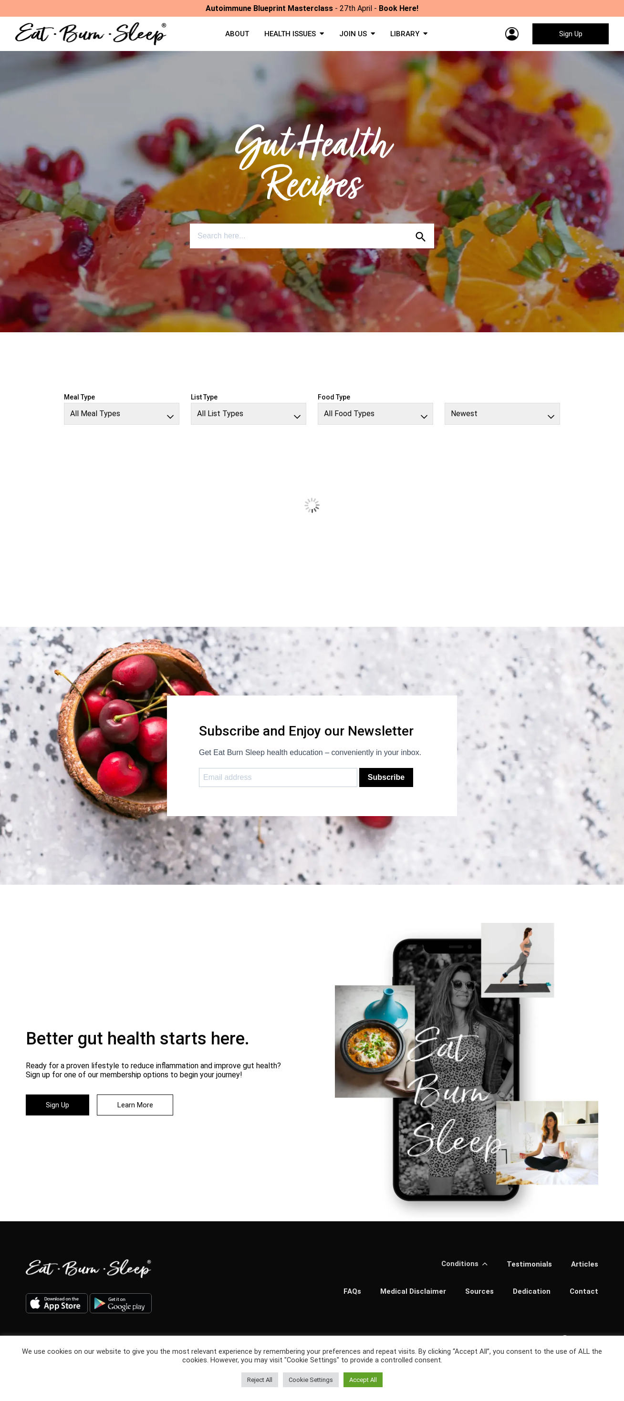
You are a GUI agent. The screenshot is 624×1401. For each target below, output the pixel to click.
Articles (584, 1267)
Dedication (530, 1295)
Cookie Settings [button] (311, 1379)
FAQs (345, 1295)
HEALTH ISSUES (288, 36)
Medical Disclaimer (408, 1295)
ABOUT (233, 36)
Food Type (334, 401)
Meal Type (79, 401)
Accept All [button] (363, 1379)
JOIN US (354, 36)
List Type (204, 401)
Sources (476, 1295)
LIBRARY (408, 36)
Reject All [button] (259, 1379)
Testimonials (527, 1267)
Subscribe (386, 781)
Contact (583, 1295)
